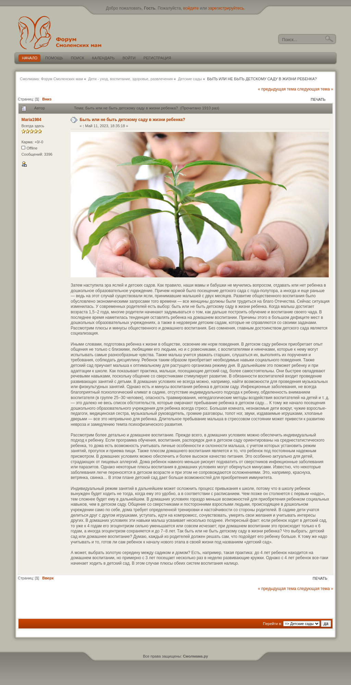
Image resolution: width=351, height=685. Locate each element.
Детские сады (190, 79)
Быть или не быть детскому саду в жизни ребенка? (132, 119)
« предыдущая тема (277, 89)
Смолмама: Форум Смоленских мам (51, 79)
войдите (190, 8)
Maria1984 (31, 119)
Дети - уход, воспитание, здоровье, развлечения (130, 79)
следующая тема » (315, 89)
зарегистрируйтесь (226, 8)
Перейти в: (272, 624)
